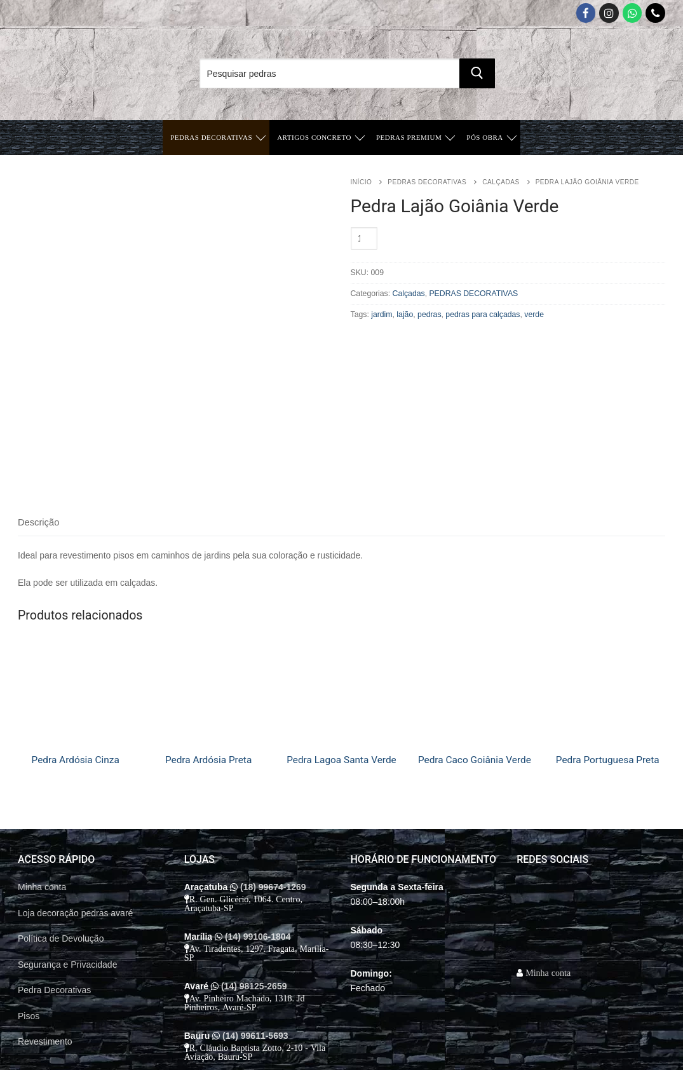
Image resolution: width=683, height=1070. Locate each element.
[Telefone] (655, 13)
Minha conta (42, 814)
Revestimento (45, 969)
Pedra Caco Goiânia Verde (474, 687)
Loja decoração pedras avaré (75, 841)
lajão (404, 314)
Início (361, 182)
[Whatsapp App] (632, 13)
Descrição (38, 450)
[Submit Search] (477, 73)
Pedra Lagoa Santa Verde (341, 687)
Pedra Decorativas (54, 917)
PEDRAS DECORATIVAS (427, 182)
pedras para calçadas (482, 314)
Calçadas (500, 182)
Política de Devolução (61, 866)
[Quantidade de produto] (364, 238)
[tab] (38, 450)
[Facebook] (586, 13)
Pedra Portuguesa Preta (607, 687)
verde (534, 314)
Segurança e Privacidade (67, 892)
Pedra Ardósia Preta (208, 687)
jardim (381, 314)
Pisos (28, 943)
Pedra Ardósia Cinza (75, 687)
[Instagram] (609, 13)
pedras (429, 314)
